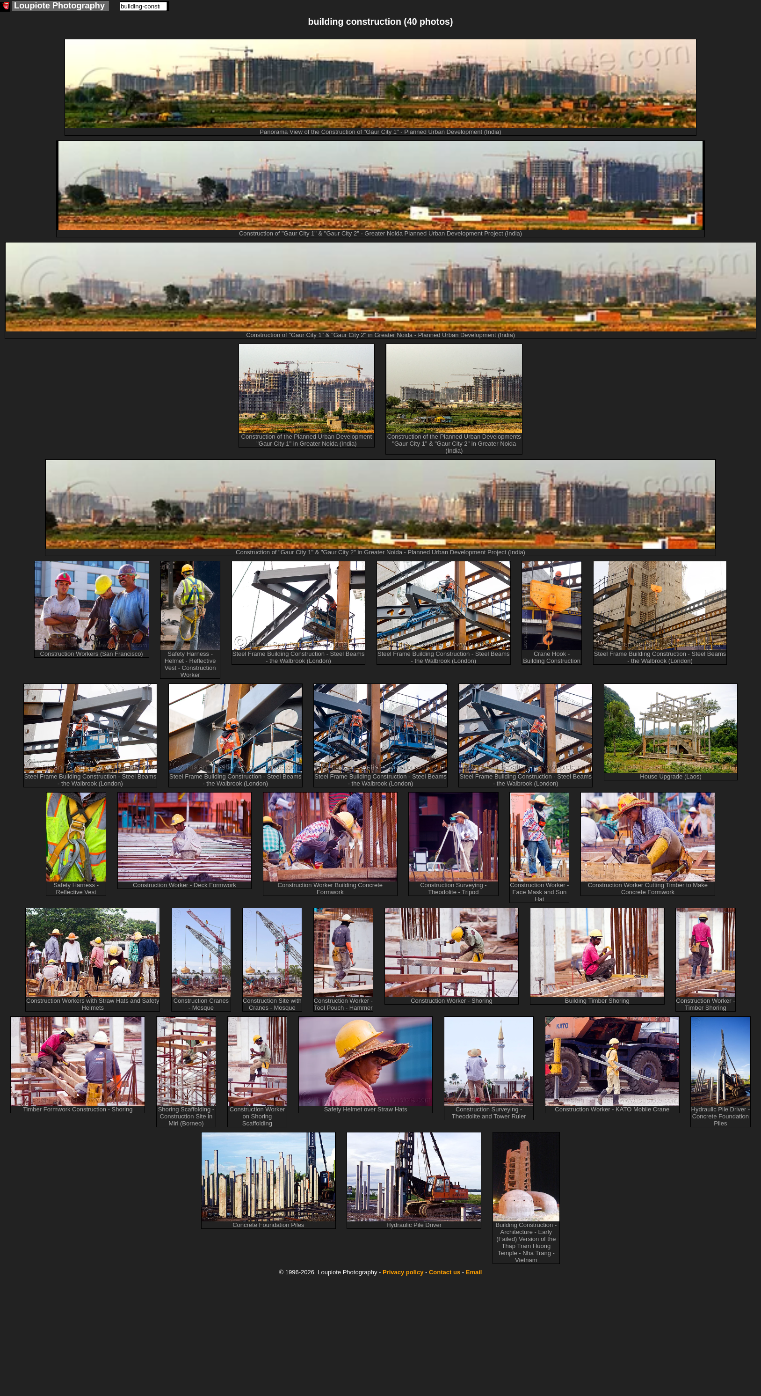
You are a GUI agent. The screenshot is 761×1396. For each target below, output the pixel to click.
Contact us (444, 1272)
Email (474, 1272)
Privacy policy (403, 1272)
